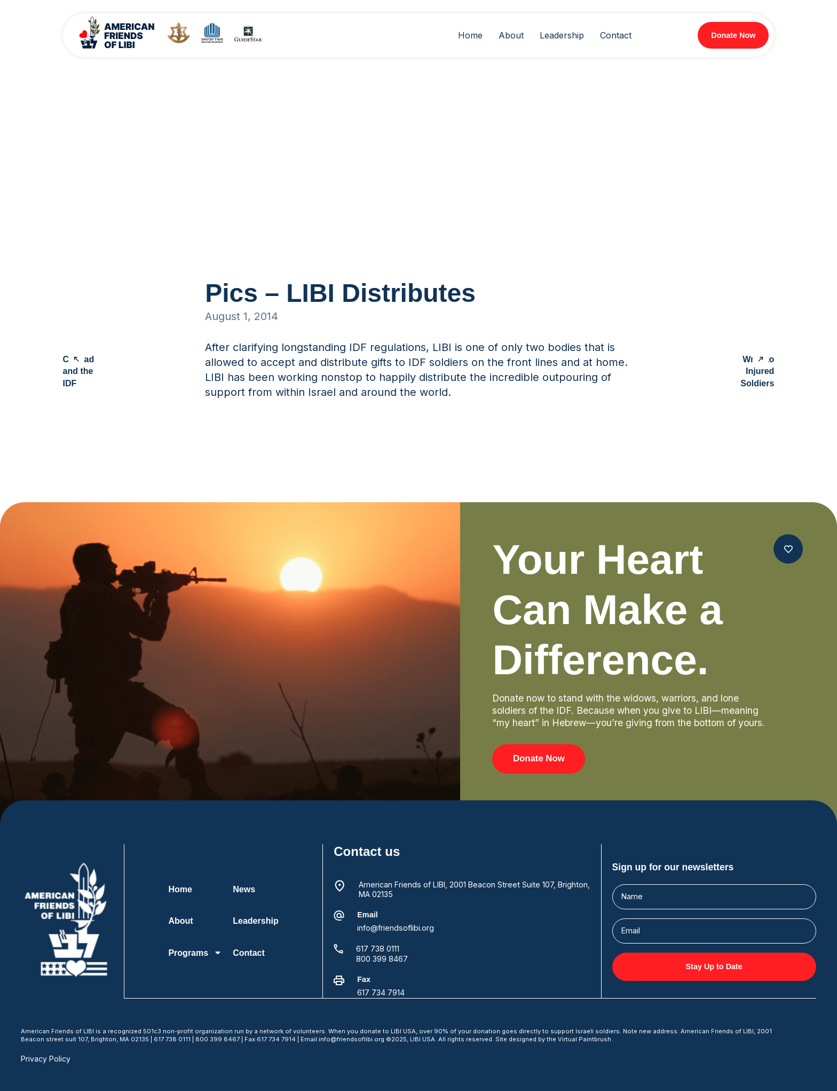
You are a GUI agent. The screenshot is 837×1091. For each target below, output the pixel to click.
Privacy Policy (45, 1058)
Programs (196, 952)
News (244, 889)
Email (367, 914)
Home (180, 889)
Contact (249, 952)
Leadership (255, 920)
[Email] (339, 915)
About (181, 920)
